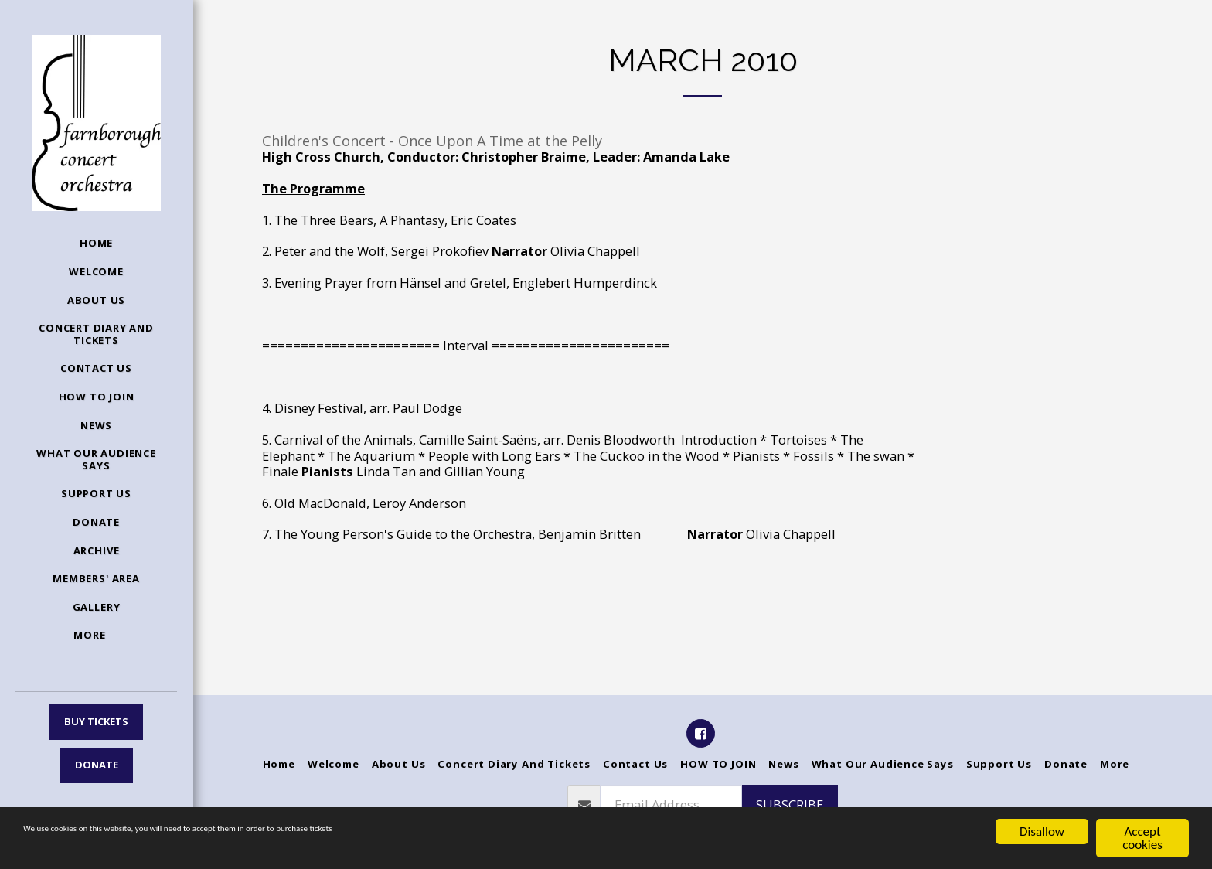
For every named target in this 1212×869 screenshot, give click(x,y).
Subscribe (789, 804)
